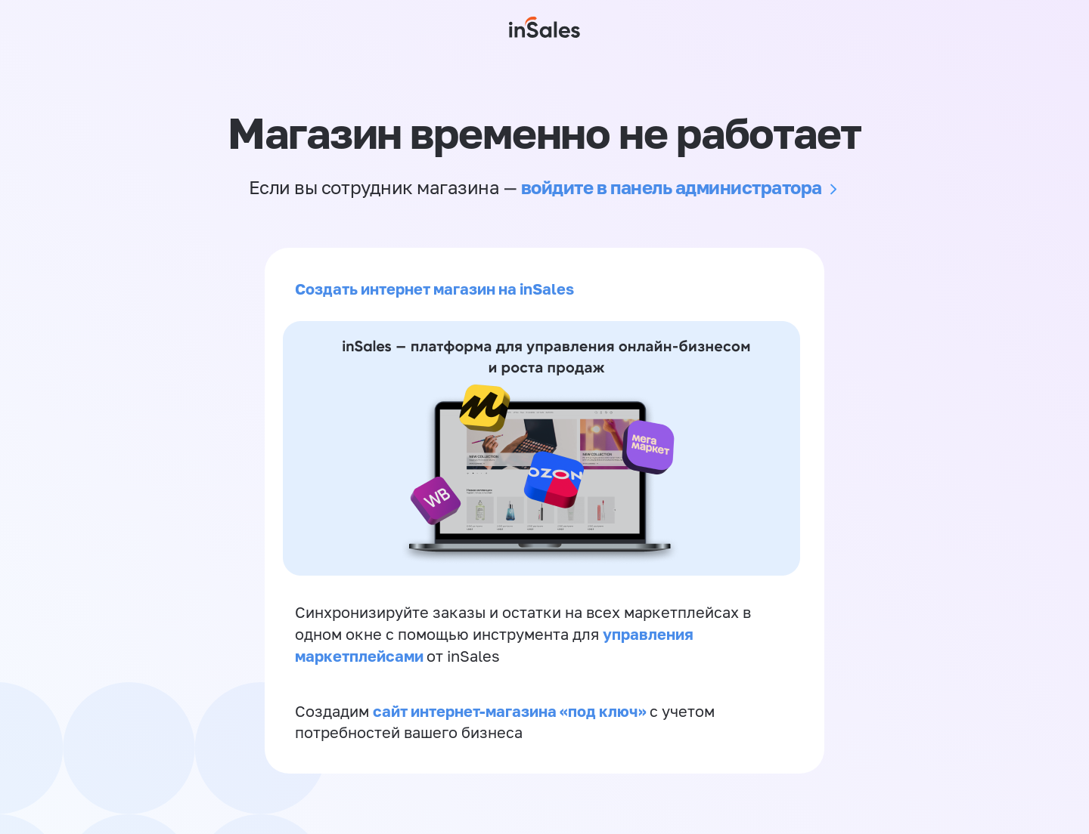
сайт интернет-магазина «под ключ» (511, 711)
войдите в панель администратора (671, 187)
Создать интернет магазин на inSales (434, 289)
